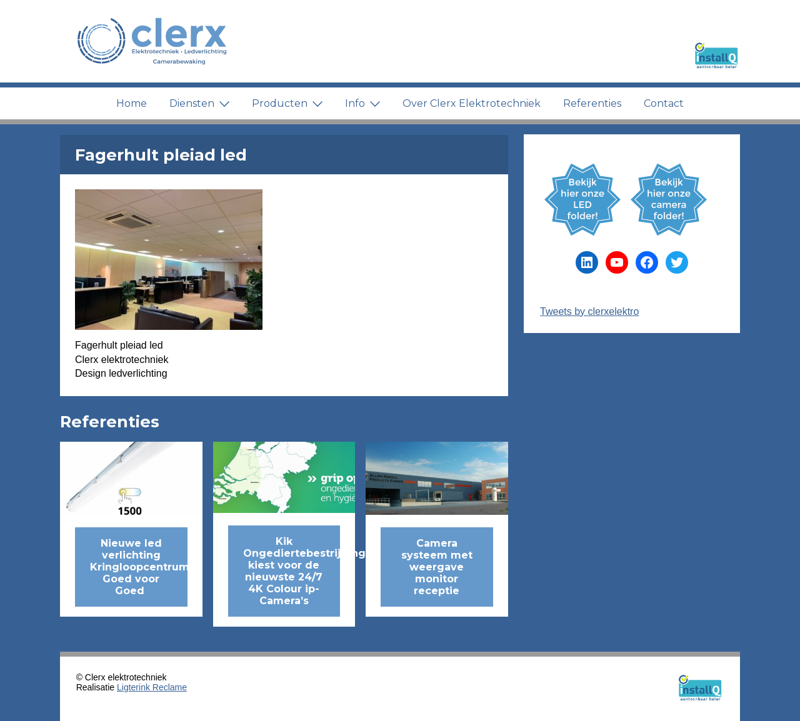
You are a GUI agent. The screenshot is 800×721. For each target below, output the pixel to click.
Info (362, 103)
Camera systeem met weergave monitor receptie (436, 567)
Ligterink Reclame (152, 687)
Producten (287, 103)
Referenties (592, 103)
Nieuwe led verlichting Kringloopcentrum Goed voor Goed (139, 567)
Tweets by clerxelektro (589, 311)
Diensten (199, 103)
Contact (664, 103)
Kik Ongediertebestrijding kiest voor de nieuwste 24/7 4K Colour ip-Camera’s (292, 571)
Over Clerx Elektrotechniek (471, 103)
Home (131, 103)
